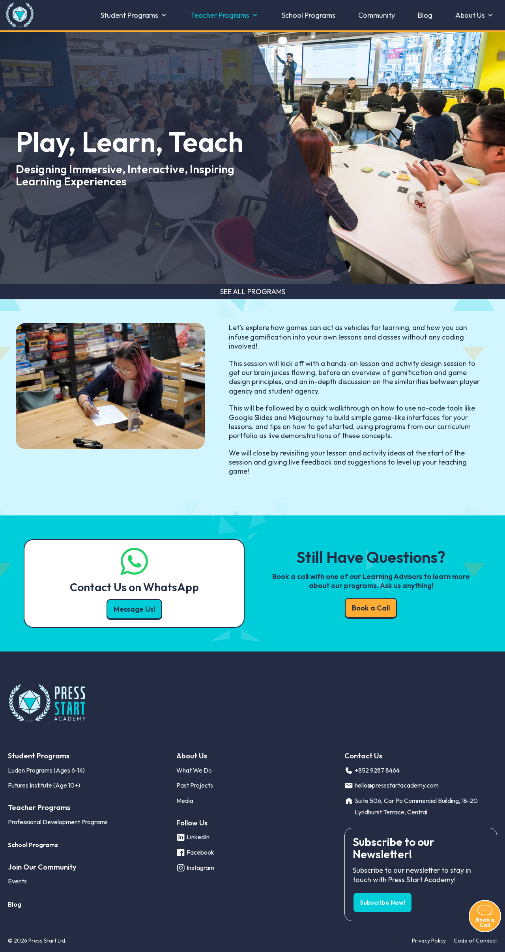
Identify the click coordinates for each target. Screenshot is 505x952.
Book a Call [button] (371, 607)
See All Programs (252, 291)
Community (376, 15)
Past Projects (194, 785)
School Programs (308, 15)
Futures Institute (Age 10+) (44, 785)
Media (184, 801)
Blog (425, 15)
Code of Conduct (475, 940)
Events (17, 881)
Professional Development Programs (58, 822)
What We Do (194, 770)
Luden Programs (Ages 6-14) (46, 770)
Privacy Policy (429, 940)
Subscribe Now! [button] (382, 902)
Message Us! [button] (134, 609)
